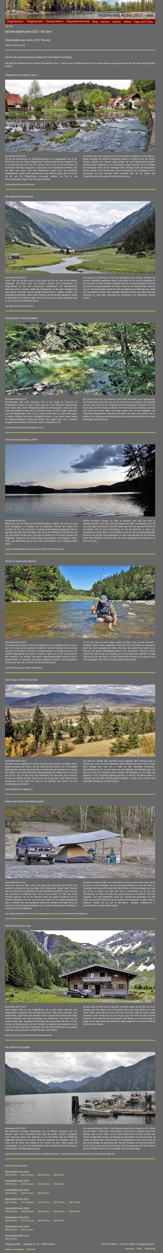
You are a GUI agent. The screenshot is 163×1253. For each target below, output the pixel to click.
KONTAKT (31, 1249)
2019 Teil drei (43, 1220)
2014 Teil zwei (27, 1175)
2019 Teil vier (59, 1220)
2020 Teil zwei (27, 1230)
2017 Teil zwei (27, 1202)
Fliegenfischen (15, 21)
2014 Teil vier (59, 1175)
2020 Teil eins (11, 1230)
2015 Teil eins (11, 1184)
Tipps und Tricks (143, 21)
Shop (95, 21)
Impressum (129, 1249)
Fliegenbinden (35, 21)
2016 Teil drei (43, 1193)
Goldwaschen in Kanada (48, 914)
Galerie (116, 21)
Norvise (105, 21)
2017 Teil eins (11, 1202)
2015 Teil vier (59, 1184)
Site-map (9, 26)
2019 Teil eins (11, 1220)
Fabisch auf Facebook (14, 1249)
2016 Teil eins (11, 1193)
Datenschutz (150, 1249)
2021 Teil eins (11, 1239)
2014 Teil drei (43, 1175)
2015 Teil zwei (27, 1184)
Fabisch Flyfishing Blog (15, 45)
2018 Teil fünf (74, 1211)
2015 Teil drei (43, 1184)
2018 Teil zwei (27, 1211)
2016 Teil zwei (27, 1193)
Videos (128, 21)
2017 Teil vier (59, 1202)
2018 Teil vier (59, 1211)
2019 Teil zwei (27, 1220)
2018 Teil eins (11, 1211)
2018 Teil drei (43, 1211)
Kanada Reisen (54, 21)
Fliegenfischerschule (78, 21)
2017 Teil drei (43, 1202)
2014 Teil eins (11, 1175)
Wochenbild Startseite (17, 1166)
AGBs (139, 1249)
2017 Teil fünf (74, 1202)
